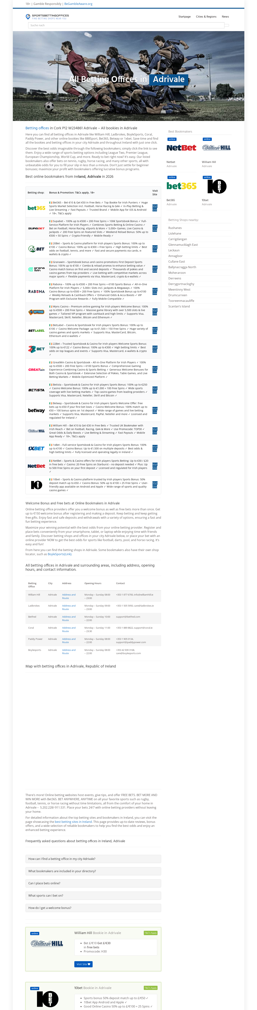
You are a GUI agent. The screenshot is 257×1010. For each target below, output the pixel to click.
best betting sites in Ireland (73, 822)
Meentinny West (179, 290)
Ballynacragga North (182, 267)
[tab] (93, 859)
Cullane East (176, 261)
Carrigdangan (177, 239)
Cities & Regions (206, 16)
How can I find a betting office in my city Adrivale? (61, 859)
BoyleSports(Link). (60, 554)
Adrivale (114, 933)
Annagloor (175, 256)
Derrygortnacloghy (181, 284)
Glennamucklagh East (183, 245)
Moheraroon (177, 273)
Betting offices (37, 128)
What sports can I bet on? (45, 896)
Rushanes (175, 228)
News (225, 16)
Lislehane (174, 233)
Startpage (185, 16)
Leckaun (174, 250)
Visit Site (155, 207)
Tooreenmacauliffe (181, 301)
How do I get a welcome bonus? (49, 908)
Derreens (174, 278)
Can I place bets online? (44, 883)
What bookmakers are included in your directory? (62, 871)
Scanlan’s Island (179, 306)
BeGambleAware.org (78, 4)
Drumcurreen (177, 295)
